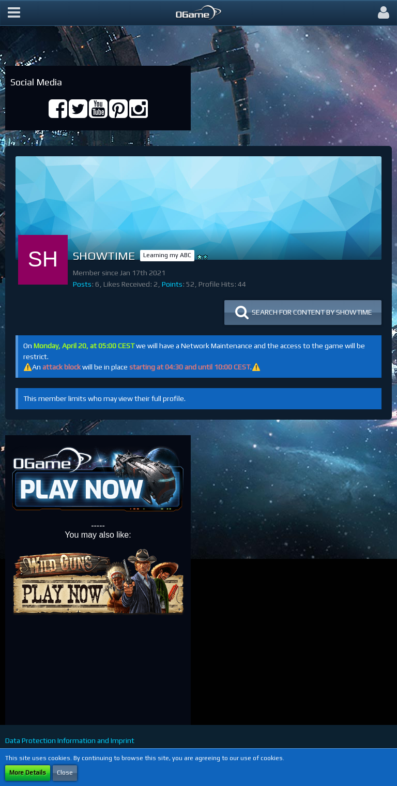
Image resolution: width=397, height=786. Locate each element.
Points (172, 284)
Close (65, 772)
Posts (82, 284)
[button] (14, 13)
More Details (27, 772)
